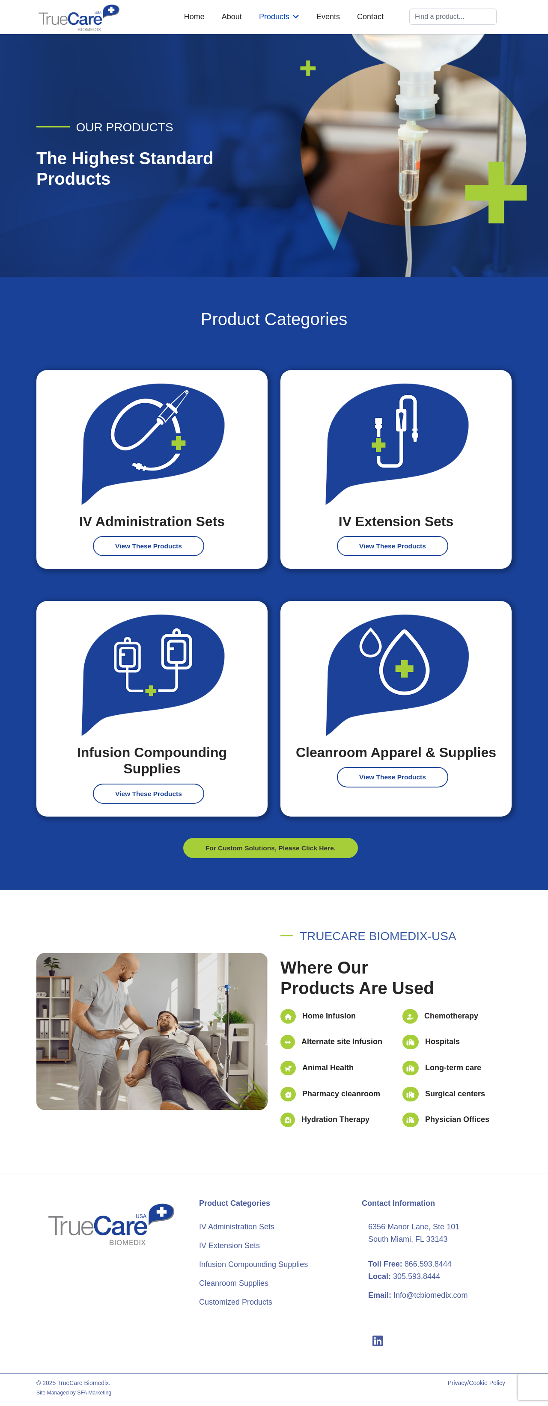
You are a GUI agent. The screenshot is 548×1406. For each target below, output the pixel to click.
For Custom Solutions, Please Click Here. (270, 848)
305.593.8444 (416, 1277)
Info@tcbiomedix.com (430, 1296)
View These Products (148, 546)
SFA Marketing (94, 1394)
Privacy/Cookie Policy (476, 1384)
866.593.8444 (428, 1265)
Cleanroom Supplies (233, 1284)
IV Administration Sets (236, 1228)
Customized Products (235, 1303)
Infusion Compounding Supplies (253, 1265)
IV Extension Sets (229, 1246)
